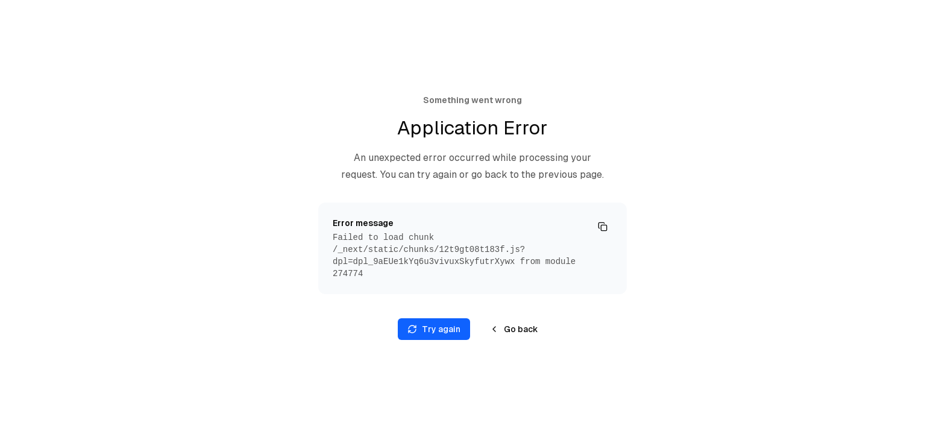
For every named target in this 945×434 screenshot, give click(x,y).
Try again (433, 329)
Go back (513, 329)
